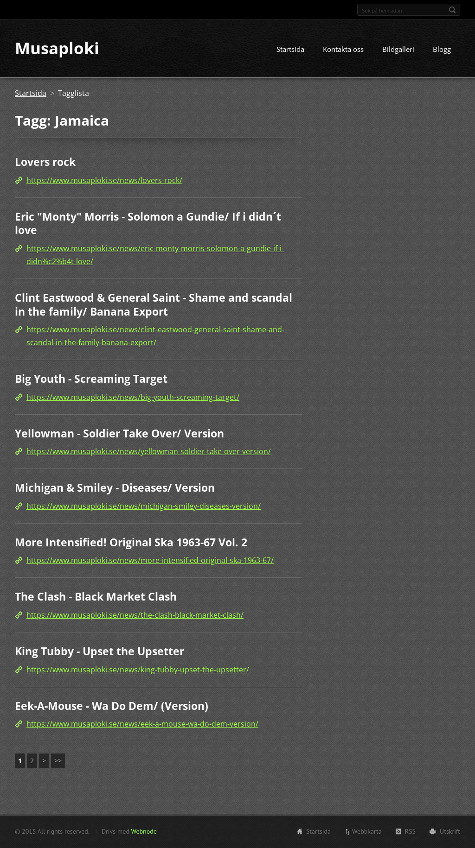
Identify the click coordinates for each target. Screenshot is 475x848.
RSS (410, 831)
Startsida (290, 49)
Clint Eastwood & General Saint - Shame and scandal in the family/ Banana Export (153, 304)
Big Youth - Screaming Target (91, 378)
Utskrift (450, 831)
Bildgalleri (398, 49)
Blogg (442, 49)
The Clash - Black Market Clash (96, 596)
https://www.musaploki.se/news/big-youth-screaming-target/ (132, 397)
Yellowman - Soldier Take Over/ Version (119, 433)
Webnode (143, 831)
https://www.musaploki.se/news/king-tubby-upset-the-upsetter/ (137, 669)
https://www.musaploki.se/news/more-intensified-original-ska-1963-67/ (150, 561)
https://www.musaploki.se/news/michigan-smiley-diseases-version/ (143, 506)
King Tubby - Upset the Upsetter (99, 651)
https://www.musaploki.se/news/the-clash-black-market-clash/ (135, 615)
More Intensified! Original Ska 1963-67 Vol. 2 (131, 542)
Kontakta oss (343, 49)
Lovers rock (45, 162)
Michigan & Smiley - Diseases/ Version (115, 488)
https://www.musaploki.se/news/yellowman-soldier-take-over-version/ (148, 452)
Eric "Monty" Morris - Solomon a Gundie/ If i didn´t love (148, 223)
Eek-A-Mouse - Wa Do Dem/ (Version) (111, 705)
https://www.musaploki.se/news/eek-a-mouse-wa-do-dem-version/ (142, 724)
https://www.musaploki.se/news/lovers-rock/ (104, 180)
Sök (452, 10)
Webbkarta (367, 831)
